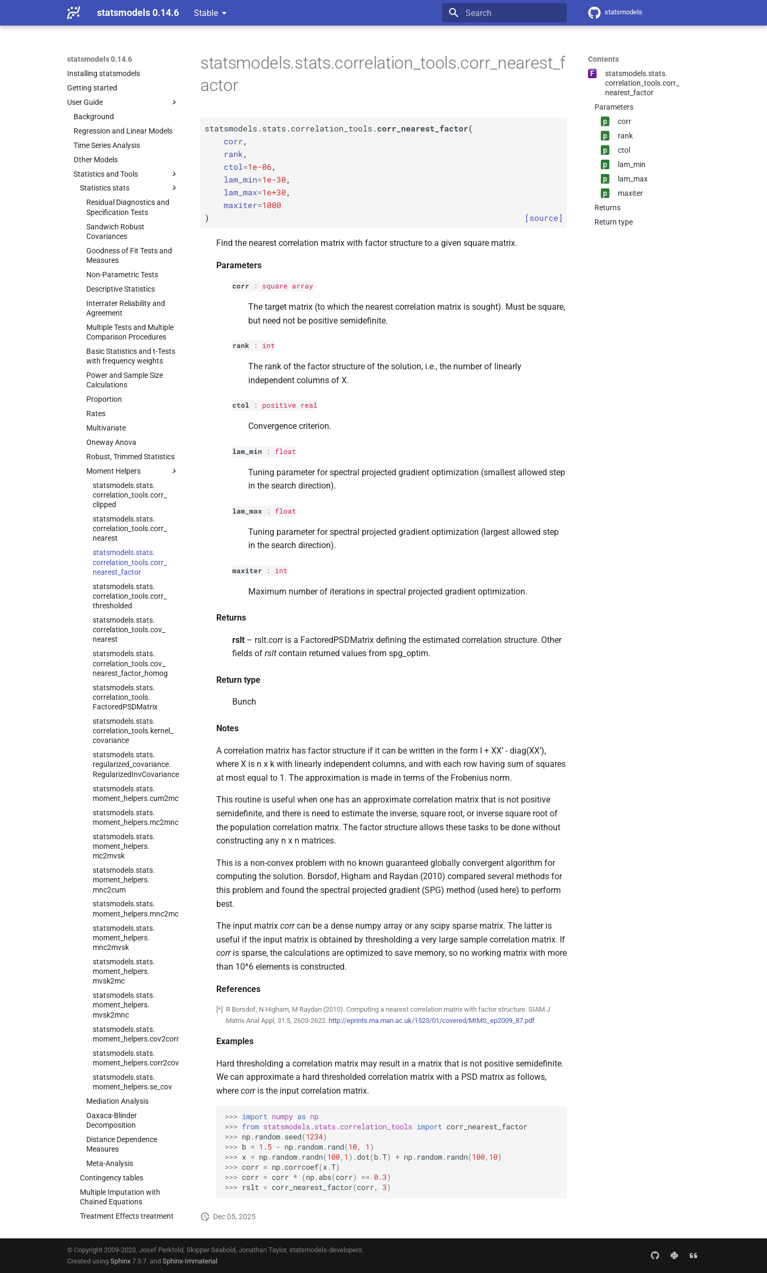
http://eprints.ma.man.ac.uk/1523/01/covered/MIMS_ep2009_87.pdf (432, 1020)
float (285, 451)
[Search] (504, 12)
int (268, 345)
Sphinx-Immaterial (189, 1261)
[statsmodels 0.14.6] (73, 12)
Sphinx (120, 1261)
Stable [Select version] (206, 13)
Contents (603, 59)
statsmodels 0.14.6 (99, 59)
